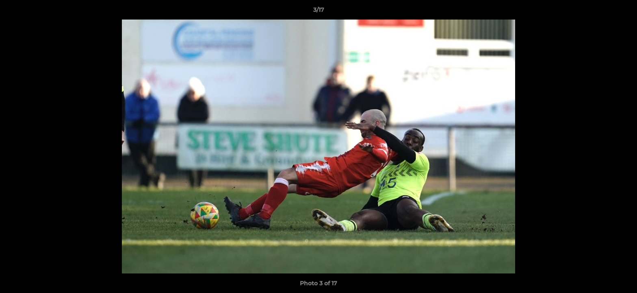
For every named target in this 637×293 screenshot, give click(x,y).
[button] (622, 11)
